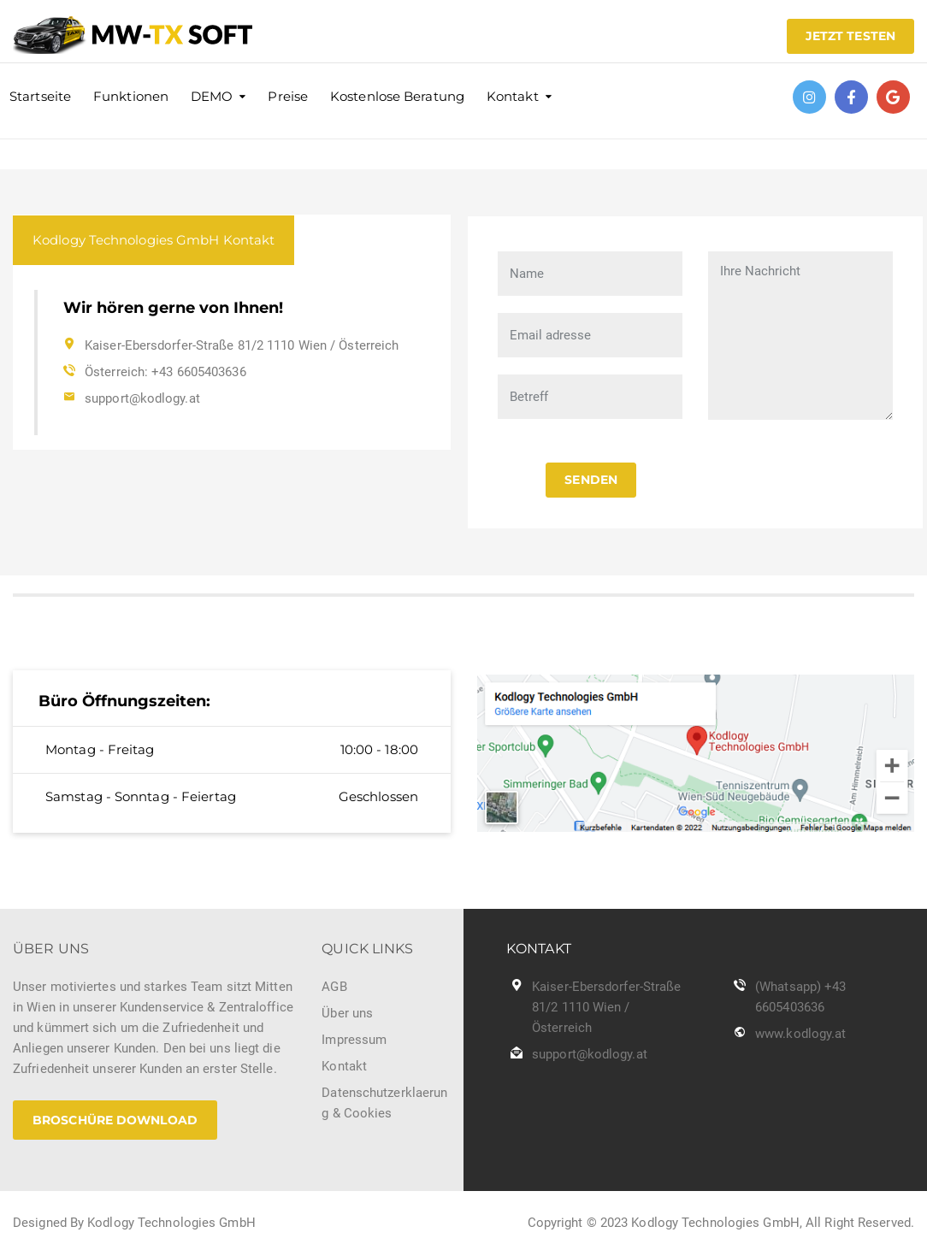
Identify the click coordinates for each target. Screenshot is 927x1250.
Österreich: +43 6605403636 (165, 372)
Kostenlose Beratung (397, 96)
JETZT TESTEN (850, 36)
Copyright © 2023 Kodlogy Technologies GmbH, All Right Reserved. (721, 1222)
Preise (288, 96)
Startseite (40, 96)
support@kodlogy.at (142, 398)
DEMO (212, 96)
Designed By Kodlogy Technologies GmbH (134, 1222)
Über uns (347, 1013)
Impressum (354, 1039)
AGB (334, 986)
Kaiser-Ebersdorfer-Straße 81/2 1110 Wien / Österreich (242, 345)
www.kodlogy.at (800, 1033)
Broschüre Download (115, 1120)
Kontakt (513, 96)
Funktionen (130, 96)
